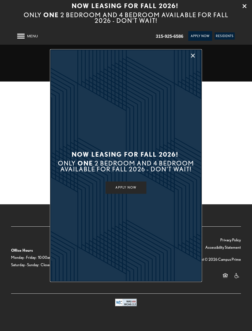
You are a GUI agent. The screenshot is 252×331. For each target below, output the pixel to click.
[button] (126, 187)
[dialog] (126, 165)
